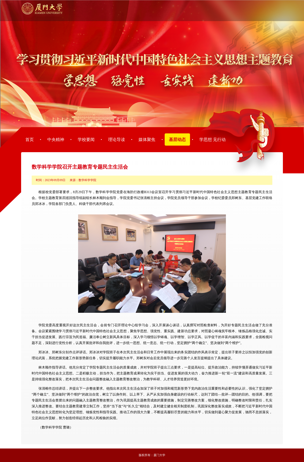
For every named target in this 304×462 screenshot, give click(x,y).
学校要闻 (86, 139)
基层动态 (177, 139)
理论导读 (116, 139)
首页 (29, 139)
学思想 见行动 (212, 139)
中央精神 (55, 139)
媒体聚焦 (146, 139)
